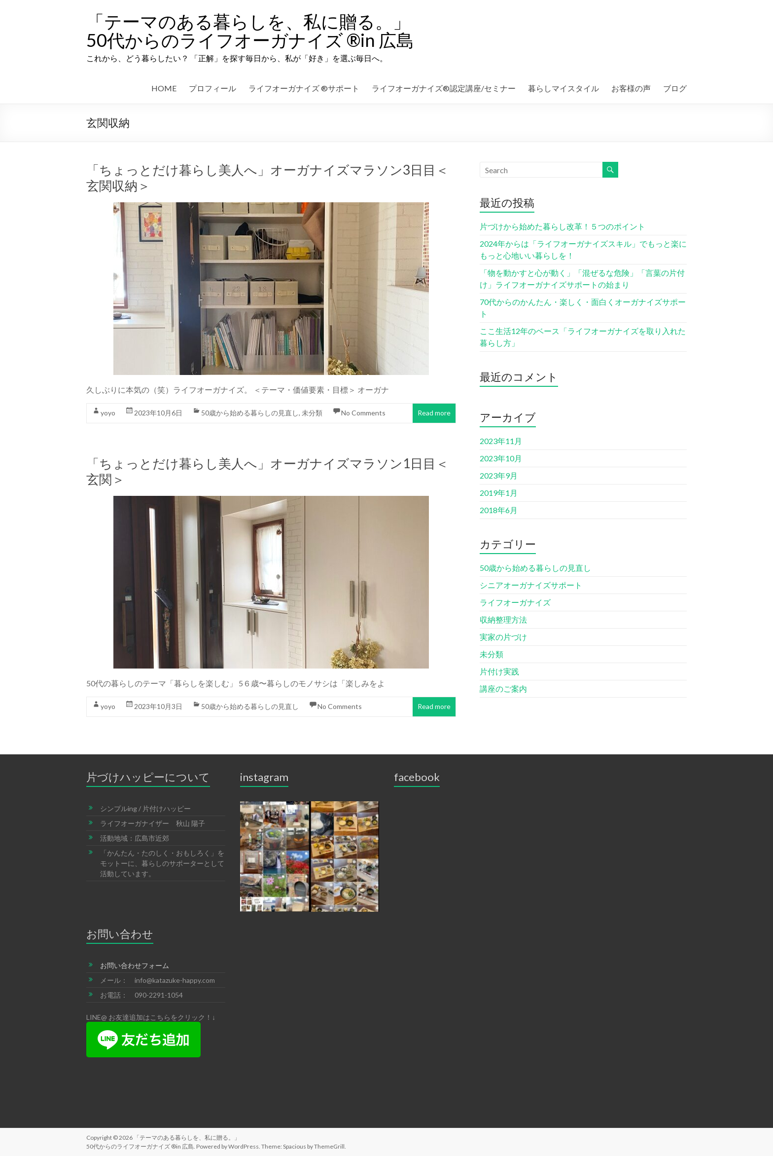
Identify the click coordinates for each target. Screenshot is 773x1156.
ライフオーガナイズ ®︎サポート (303, 88)
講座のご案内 (503, 688)
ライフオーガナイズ (515, 602)
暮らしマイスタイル (563, 88)
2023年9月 (499, 475)
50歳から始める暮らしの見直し (250, 413)
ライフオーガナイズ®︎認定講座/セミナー (444, 88)
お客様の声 (631, 88)
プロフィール (212, 88)
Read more (434, 413)
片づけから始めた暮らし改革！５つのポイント (562, 226)
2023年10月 (501, 458)
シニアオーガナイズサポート (531, 585)
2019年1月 (499, 492)
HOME (163, 88)
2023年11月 (501, 441)
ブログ (675, 88)
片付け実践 (499, 671)
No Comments (363, 413)
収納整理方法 (503, 619)
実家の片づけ (503, 636)
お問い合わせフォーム (134, 965)
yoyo (108, 413)
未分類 (312, 413)
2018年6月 (499, 510)
